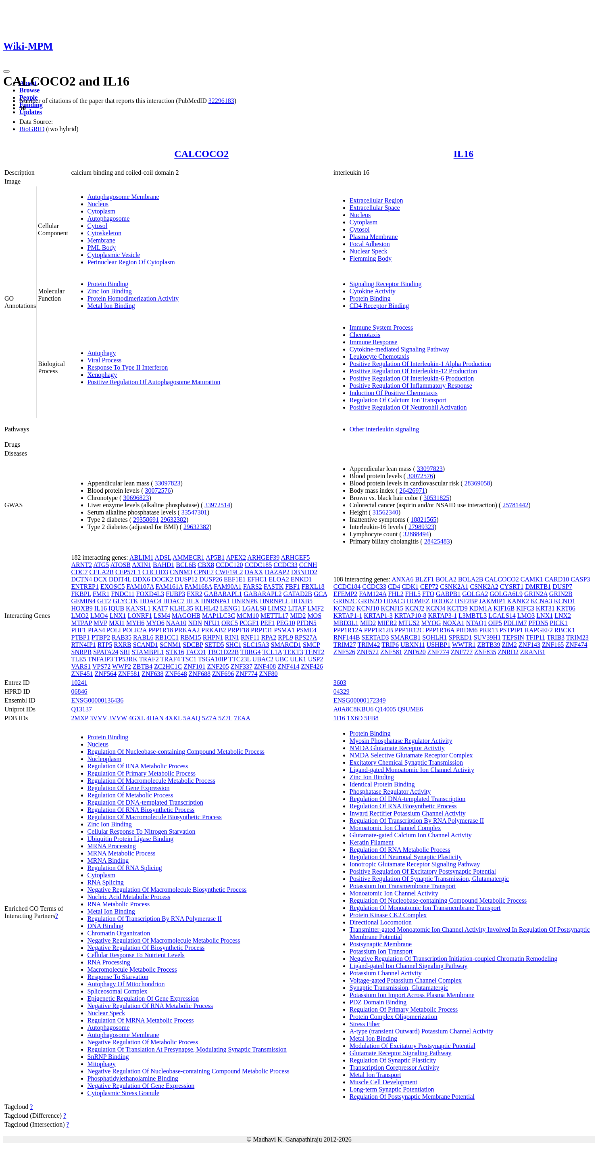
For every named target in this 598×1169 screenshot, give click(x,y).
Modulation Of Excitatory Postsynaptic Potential (412, 1045)
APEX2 (236, 557)
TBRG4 (250, 651)
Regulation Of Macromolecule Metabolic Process (151, 780)
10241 (79, 682)
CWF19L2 (229, 572)
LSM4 (162, 615)
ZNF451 (82, 673)
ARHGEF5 (295, 557)
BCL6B (186, 564)
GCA (320, 593)
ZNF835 (485, 651)
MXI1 (117, 622)
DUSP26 (210, 579)
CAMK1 (532, 579)
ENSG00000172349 (359, 700)
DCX (100, 579)
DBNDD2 (304, 572)
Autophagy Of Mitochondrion (126, 984)
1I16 (339, 718)
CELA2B (101, 572)
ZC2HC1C (168, 666)
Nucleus (98, 204)
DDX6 (141, 579)
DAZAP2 (277, 572)
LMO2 (80, 615)
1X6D (355, 718)
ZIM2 (509, 644)
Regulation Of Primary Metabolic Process (142, 773)
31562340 (385, 512)
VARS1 (81, 666)
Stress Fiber (365, 1024)
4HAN (155, 718)
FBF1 (292, 586)
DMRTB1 (538, 586)
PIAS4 (96, 630)
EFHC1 (257, 579)
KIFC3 (525, 608)
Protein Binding (108, 283)
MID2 (298, 615)
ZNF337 (241, 666)
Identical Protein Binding (382, 784)
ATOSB (120, 564)
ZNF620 (414, 651)
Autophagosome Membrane (123, 196)
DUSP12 (186, 579)
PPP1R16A (439, 630)
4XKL (173, 718)
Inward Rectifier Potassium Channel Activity (408, 813)
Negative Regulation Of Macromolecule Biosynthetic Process (167, 889)
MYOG (431, 622)
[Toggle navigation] (6, 71)
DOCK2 (162, 579)
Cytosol (98, 225)
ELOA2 (279, 579)
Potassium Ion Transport (381, 951)
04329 (341, 691)
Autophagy (102, 352)
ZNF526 (344, 651)
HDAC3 (394, 601)
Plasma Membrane (374, 236)
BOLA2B (470, 579)
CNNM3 (181, 572)
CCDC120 (229, 564)
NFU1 (212, 622)
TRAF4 (170, 659)
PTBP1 (80, 637)
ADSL (163, 557)
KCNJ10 (367, 608)
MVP (100, 622)
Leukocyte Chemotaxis (379, 356)
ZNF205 (218, 666)
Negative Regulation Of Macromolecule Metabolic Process (164, 940)
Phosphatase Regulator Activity (390, 791)
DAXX (253, 572)
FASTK (274, 586)
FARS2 (252, 586)
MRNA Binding (108, 860)
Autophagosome (109, 218)
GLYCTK (125, 601)
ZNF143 (529, 644)
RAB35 (121, 637)
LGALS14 (502, 615)
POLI (114, 630)
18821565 (423, 519)
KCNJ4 (435, 608)
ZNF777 (462, 651)
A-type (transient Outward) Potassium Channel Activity (422, 1031)
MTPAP (81, 622)
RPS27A (306, 637)
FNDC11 (123, 593)
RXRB (122, 644)
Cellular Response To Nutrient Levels (136, 955)
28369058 (477, 483)
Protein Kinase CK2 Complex (388, 915)
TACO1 (196, 651)
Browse (29, 90)
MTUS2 (408, 622)
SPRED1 (460, 637)
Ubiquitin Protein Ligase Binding (131, 838)
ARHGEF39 (263, 557)
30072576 (158, 490)
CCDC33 (285, 564)
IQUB (116, 608)
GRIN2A (536, 593)
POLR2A (135, 630)
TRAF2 (149, 659)
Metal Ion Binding (111, 305)
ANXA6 (402, 579)
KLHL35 (182, 608)
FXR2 (194, 593)
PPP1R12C (409, 630)
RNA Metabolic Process (119, 904)
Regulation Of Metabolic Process (130, 795)
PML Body (102, 247)
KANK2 (518, 601)
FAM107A (140, 586)
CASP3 (580, 579)
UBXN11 (412, 644)
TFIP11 (535, 637)
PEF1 (267, 622)
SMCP (311, 644)
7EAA (242, 718)
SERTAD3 (375, 637)
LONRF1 (140, 615)
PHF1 (78, 630)
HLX (193, 601)
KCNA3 (541, 601)
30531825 (436, 497)
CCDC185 (258, 564)
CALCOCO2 (201, 153)
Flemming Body (371, 258)
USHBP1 (439, 644)
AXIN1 (141, 564)
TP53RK (126, 659)
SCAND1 (145, 644)
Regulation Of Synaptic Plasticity (393, 1060)
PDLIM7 (515, 622)
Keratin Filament (372, 842)
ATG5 (101, 564)
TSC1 (188, 659)
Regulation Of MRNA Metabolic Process (141, 1020)
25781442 (515, 505)
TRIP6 (390, 644)
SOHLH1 (434, 637)
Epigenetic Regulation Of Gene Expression (143, 998)
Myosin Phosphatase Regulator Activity (401, 740)
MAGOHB (186, 615)
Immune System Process (381, 327)
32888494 (416, 534)
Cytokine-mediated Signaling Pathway (399, 349)
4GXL (137, 718)
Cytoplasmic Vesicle (114, 254)
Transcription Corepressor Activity (395, 1067)
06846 (79, 691)
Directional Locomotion (381, 922)
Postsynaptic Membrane (381, 944)
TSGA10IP (212, 659)
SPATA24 (105, 651)
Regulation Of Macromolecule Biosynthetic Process (155, 816)
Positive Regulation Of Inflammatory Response (411, 385)
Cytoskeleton (104, 233)
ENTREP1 (85, 586)
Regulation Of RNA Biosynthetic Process (141, 809)
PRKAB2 (213, 630)
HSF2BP (466, 601)
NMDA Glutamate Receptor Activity (397, 747)
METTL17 (274, 615)
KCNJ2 (414, 608)
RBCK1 (564, 630)
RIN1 (232, 637)
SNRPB (81, 651)
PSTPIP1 (511, 630)
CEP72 (429, 586)
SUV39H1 (487, 637)
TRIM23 (577, 637)
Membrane (101, 240)
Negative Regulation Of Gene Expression (141, 1085)
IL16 (463, 153)
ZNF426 (312, 666)
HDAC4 (150, 601)
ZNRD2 (508, 651)
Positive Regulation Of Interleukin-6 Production (412, 378)
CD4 (394, 586)
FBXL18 (313, 586)
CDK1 (410, 586)
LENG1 (230, 608)
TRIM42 (369, 644)
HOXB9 (82, 608)
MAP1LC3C (218, 615)
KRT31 (545, 608)
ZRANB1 (532, 651)
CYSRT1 (512, 586)
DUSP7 (562, 586)
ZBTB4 (142, 666)
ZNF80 (268, 673)
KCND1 (564, 601)
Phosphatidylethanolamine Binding (133, 1078)
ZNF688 (199, 673)
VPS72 (101, 666)
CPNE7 (204, 572)
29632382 (173, 519)
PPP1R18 (160, 630)
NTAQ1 (476, 622)
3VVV (98, 718)
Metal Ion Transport (375, 1074)
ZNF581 (129, 673)
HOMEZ (418, 601)
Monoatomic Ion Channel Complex (395, 827)
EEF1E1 (235, 579)
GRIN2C (345, 601)
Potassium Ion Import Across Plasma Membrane (412, 994)
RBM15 (190, 637)
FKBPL (81, 593)
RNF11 (250, 637)
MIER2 (387, 622)
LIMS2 (277, 608)
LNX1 (118, 615)
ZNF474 (576, 644)
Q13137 (81, 709)
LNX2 (562, 615)
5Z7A (209, 718)
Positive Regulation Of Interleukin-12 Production (413, 371)
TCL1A (272, 651)
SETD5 (214, 644)
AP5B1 (215, 557)
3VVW (117, 718)
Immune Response (374, 342)
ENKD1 (301, 579)
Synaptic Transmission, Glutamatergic (399, 987)
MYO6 (155, 622)
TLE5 (78, 659)
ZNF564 (106, 673)
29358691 (146, 519)
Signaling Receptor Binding (386, 283)
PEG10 (286, 622)
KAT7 (160, 608)
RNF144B (346, 637)
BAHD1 (163, 564)
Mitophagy (102, 1063)
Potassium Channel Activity (386, 973)
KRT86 (565, 608)
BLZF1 (424, 579)
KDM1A (480, 608)
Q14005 (385, 709)
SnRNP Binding (108, 1056)
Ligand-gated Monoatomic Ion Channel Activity (412, 769)
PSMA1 (284, 630)
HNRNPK (245, 601)
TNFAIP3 (100, 659)
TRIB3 (556, 637)
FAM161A (169, 586)
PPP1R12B (378, 630)
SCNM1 (170, 644)
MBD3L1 (345, 622)
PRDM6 (466, 630)
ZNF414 (288, 666)
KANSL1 (138, 608)
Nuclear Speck (369, 251)
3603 (339, 682)
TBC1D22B (223, 651)
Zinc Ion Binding (110, 291)
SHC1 (233, 644)
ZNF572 (368, 651)
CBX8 (206, 564)
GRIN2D (370, 601)
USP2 (315, 659)
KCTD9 (457, 608)
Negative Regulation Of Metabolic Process (143, 1042)
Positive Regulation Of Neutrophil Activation (408, 407)
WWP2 (121, 666)
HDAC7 (173, 601)
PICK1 (558, 622)
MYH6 (135, 622)
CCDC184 (347, 586)
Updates (30, 112)
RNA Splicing (106, 882)
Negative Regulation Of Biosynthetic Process (146, 947)
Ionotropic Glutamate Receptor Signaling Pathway (415, 864)
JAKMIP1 (492, 601)
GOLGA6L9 (506, 593)
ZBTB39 (488, 644)
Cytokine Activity (373, 291)
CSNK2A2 (484, 586)
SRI (125, 651)
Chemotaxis (365, 334)
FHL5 (413, 593)
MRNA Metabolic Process (122, 853)
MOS (314, 615)
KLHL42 (207, 608)
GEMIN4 (83, 601)
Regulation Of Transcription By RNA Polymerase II (155, 918)
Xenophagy (102, 374)
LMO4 (99, 615)
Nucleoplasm (104, 758)
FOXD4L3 (150, 593)
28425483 (437, 541)
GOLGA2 (475, 593)
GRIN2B (561, 593)
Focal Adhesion (370, 243)
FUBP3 (175, 593)
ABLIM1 (141, 557)
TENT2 (314, 651)
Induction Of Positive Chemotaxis (394, 392)
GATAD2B (298, 593)
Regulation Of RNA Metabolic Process (138, 766)
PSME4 (306, 630)
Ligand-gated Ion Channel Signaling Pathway (408, 965)
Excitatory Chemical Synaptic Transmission (406, 762)
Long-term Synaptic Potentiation (392, 1089)
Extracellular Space (375, 207)
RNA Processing (109, 962)
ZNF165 (553, 644)
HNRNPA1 (215, 601)
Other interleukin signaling (384, 429)
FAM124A (372, 593)
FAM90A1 (228, 586)
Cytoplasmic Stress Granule (124, 1093)
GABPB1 (448, 593)
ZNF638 (152, 673)
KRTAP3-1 (442, 615)
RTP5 (105, 644)
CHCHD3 (155, 572)
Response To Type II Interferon (128, 367)
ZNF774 (246, 673)
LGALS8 (254, 608)
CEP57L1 (128, 572)
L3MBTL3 (472, 615)
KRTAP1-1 (348, 615)
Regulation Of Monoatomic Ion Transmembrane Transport (425, 907)
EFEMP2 (345, 593)
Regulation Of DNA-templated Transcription (146, 802)
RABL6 (143, 637)
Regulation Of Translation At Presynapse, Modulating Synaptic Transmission (187, 1049)
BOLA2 (446, 579)
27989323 (421, 526)
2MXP (79, 718)
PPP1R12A (348, 630)
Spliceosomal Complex (118, 991)
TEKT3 (293, 651)
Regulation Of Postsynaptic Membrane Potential (412, 1096)
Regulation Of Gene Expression (129, 787)
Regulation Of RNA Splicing (125, 867)
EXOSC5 (112, 586)
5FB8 (371, 718)
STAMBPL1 (147, 651)
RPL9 (285, 637)
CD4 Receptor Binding (379, 305)
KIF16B (504, 608)
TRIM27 (344, 644)
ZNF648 (176, 673)
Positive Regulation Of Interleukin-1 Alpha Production (420, 363)
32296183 (221, 100)
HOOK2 (442, 601)
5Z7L (225, 718)
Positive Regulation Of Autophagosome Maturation (154, 382)
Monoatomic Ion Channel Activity (394, 893)
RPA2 (269, 637)
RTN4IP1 (83, 644)
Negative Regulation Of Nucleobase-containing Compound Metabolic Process (189, 1071)
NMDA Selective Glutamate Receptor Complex (411, 755)
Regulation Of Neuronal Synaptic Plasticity (406, 856)
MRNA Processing (112, 846)
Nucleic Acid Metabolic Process (129, 896)
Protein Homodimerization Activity (133, 298)
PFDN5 (307, 622)
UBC (281, 659)
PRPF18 (238, 630)
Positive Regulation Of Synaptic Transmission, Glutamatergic (429, 878)
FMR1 (101, 593)
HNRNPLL (275, 601)
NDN (195, 622)
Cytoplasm (101, 211)
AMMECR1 (188, 557)
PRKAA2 (187, 630)
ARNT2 (81, 564)
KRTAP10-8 (410, 615)
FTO (428, 593)
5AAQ (191, 718)
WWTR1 (464, 644)
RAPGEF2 (538, 630)
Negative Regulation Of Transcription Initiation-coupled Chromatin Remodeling (453, 958)
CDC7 (79, 572)
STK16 (175, 651)
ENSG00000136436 (97, 700)
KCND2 (344, 608)
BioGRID (31, 128)
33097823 (168, 483)
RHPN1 (213, 637)
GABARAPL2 (262, 593)
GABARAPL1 (223, 593)
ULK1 (298, 659)
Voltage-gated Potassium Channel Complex (406, 980)
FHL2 (396, 593)
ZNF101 (194, 666)
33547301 (194, 512)
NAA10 (176, 622)
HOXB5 (302, 601)
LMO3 (526, 615)
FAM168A (198, 586)
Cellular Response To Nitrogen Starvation (142, 831)
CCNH (308, 564)
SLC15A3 (256, 644)
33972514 (217, 505)
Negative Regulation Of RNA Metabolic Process (150, 1005)
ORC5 (229, 622)
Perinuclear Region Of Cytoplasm (131, 262)
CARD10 (557, 579)
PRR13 (488, 630)
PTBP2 (101, 637)
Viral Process (105, 360)
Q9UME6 (410, 709)
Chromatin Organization (119, 933)
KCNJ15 (392, 608)
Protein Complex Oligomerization (394, 1016)
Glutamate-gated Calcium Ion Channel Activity (411, 835)
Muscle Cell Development (383, 1082)
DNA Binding (105, 925)
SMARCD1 (286, 644)
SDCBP (193, 644)
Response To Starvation (118, 976)
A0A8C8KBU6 (353, 709)
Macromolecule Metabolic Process (132, 969)
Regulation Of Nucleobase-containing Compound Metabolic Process (176, 751)
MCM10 (248, 615)
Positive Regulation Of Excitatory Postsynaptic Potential (423, 871)
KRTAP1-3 (378, 615)
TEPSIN (513, 637)
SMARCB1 (406, 637)
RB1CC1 (167, 637)
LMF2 (315, 608)
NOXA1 (453, 622)
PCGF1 (249, 622)
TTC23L (239, 659)
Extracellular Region (376, 200)
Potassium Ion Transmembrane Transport (403, 886)
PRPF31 (261, 630)
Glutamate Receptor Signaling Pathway (401, 1053)
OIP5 (495, 622)
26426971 (412, 490)
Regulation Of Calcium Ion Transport (398, 400)
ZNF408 (265, 666)
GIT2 (104, 601)
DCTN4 (81, 579)
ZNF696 (223, 673)
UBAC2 (262, 659)
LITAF (297, 608)
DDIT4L (120, 579)
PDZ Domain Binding (378, 1002)
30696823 (136, 497)
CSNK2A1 (454, 586)
